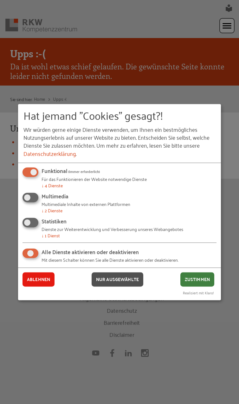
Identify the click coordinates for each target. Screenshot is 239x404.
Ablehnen (38, 279)
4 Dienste (52, 185)
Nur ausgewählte (117, 279)
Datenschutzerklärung (49, 153)
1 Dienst (51, 235)
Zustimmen (197, 279)
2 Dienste (52, 210)
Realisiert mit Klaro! (198, 292)
